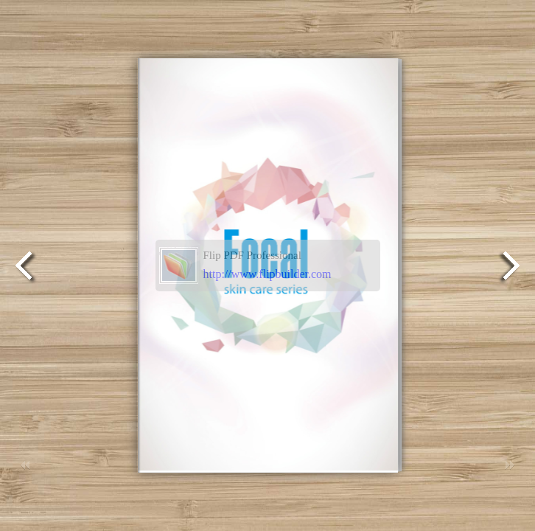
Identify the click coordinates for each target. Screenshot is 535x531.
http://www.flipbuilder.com (267, 274)
